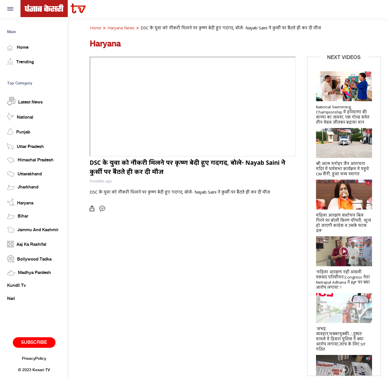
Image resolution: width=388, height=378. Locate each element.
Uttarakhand (24, 174)
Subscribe (34, 342)
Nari (11, 298)
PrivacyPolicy (34, 359)
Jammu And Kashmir (32, 230)
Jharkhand (22, 187)
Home (17, 47)
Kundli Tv (16, 285)
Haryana (20, 202)
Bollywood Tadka (29, 258)
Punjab (18, 131)
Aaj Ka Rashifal (26, 244)
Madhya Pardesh (29, 273)
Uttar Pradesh (25, 146)
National (20, 116)
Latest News (25, 101)
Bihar (17, 216)
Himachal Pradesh (30, 160)
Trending (20, 61)
